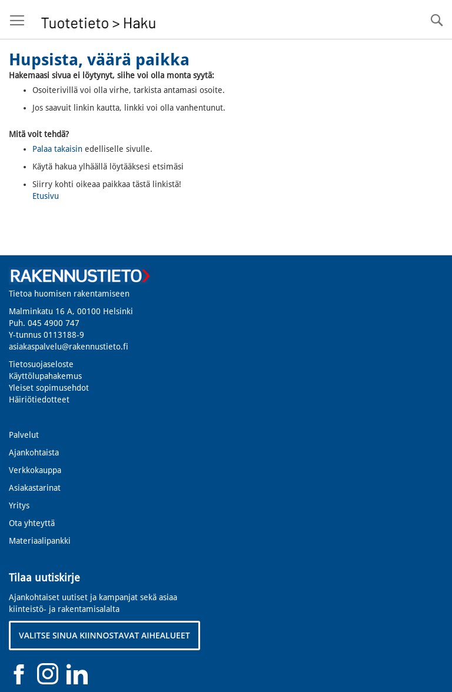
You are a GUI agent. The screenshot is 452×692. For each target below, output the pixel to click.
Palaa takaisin (57, 149)
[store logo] (98, 19)
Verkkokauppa (35, 470)
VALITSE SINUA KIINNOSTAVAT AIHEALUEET (104, 635)
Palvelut (24, 435)
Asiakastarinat (35, 488)
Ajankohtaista (34, 452)
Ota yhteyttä (32, 523)
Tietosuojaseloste (41, 364)
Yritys (19, 505)
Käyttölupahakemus (45, 376)
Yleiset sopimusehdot (49, 387)
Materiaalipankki (40, 540)
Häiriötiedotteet (39, 399)
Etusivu (45, 196)
